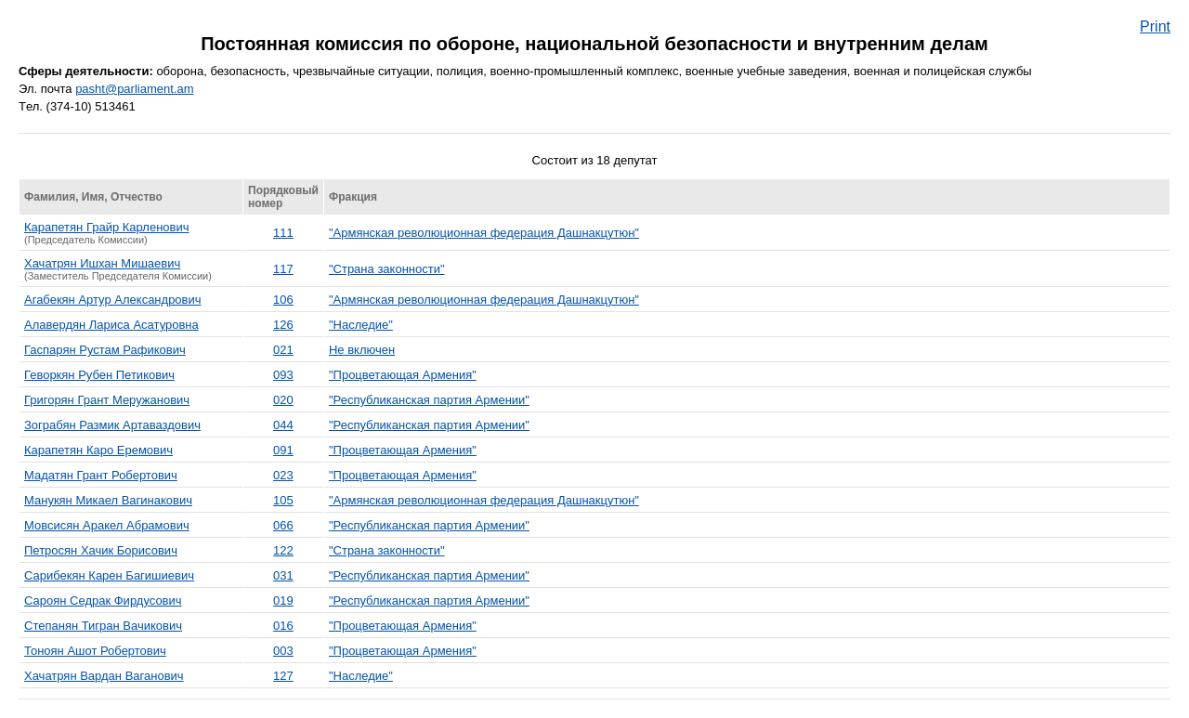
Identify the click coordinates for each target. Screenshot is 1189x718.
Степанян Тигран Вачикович (103, 626)
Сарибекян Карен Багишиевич (109, 575)
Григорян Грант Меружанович (106, 400)
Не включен (362, 350)
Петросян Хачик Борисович (100, 550)
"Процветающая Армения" (403, 375)
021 (283, 350)
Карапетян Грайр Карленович (106, 227)
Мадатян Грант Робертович (100, 475)
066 (283, 525)
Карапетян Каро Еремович (98, 450)
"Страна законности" (387, 269)
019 (283, 600)
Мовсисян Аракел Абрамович (106, 525)
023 (283, 475)
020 (283, 400)
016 (283, 626)
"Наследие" (361, 325)
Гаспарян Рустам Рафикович (105, 350)
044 (283, 425)
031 (283, 575)
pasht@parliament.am (134, 89)
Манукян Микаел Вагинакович (108, 500)
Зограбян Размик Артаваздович (112, 425)
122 (283, 550)
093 (283, 375)
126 (283, 325)
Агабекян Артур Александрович (113, 300)
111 (283, 233)
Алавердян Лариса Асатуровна (111, 325)
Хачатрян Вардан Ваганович (104, 676)
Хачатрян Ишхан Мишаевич (102, 263)
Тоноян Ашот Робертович (95, 651)
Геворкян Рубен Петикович (99, 375)
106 (283, 300)
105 (283, 500)
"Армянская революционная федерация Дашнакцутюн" (484, 233)
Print (1155, 26)
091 (283, 450)
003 (283, 651)
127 (283, 676)
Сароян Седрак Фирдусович (103, 600)
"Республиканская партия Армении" (429, 400)
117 (283, 269)
